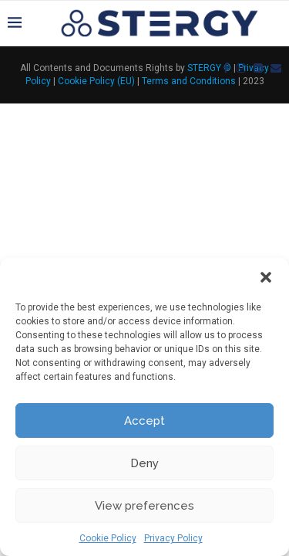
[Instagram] (241, 68)
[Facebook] (226, 68)
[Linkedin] (258, 68)
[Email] (276, 68)
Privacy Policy (173, 538)
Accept (144, 421)
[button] (266, 277)
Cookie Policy (107, 538)
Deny (144, 463)
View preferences (144, 506)
